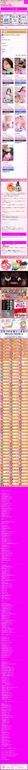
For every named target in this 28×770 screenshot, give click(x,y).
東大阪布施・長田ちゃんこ (7, 672)
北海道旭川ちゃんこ (6, 505)
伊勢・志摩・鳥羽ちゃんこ (7, 628)
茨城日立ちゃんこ (5, 597)
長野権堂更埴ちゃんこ (6, 648)
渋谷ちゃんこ (4, 590)
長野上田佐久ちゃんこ (6, 653)
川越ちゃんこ (4, 530)
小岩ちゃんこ (4, 588)
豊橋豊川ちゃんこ (5, 617)
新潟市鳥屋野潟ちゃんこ (7, 650)
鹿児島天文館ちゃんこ (6, 705)
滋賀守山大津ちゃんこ (6, 692)
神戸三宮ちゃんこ (5, 679)
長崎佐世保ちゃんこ (6, 707)
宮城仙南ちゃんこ (5, 493)
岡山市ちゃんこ (5, 739)
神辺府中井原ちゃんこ (6, 744)
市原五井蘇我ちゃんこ (6, 583)
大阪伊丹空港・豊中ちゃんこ (8, 668)
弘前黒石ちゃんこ (5, 501)
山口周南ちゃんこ (5, 722)
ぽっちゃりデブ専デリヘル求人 (8, 755)
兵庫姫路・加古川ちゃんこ (7, 673)
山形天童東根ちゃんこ (6, 496)
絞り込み (4, 43)
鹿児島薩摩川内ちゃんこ (7, 715)
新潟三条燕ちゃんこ (6, 655)
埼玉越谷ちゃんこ (5, 565)
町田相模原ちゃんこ (6, 540)
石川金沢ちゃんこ (5, 640)
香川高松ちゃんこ (5, 712)
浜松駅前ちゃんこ (5, 618)
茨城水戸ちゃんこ (5, 526)
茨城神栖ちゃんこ (5, 573)
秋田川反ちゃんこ (5, 500)
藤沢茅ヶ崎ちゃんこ (6, 560)
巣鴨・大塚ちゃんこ (6, 598)
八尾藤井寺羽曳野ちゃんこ (7, 675)
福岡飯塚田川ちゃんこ (6, 725)
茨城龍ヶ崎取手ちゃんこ (7, 566)
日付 (3, 37)
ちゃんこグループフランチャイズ (9, 754)
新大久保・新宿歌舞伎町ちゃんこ (9, 543)
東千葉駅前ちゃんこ (6, 528)
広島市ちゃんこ (5, 724)
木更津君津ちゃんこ (6, 546)
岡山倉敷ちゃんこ (5, 732)
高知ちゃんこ (4, 730)
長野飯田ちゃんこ (5, 645)
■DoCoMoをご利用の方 (6, 221)
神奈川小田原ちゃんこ (6, 555)
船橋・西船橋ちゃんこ (6, 595)
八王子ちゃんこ (5, 593)
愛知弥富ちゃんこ (5, 610)
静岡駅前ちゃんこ (5, 615)
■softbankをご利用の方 (6, 224)
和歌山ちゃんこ (5, 665)
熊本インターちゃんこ (6, 709)
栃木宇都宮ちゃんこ (6, 535)
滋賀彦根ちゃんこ (5, 662)
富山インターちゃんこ (6, 642)
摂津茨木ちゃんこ (5, 690)
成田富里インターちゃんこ (7, 531)
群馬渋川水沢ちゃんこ (6, 551)
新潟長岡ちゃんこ (5, 643)
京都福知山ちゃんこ (6, 699)
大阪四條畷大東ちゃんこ (7, 695)
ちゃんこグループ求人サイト (8, 752)
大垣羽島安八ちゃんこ (6, 607)
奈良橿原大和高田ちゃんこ (7, 667)
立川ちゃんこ (4, 525)
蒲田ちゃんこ (4, 592)
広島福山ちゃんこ (5, 714)
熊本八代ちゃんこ (5, 735)
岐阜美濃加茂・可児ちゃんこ (8, 632)
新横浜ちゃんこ (5, 578)
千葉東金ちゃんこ (5, 550)
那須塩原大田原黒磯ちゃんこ (8, 575)
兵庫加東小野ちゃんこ (6, 694)
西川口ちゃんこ (5, 523)
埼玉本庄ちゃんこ (5, 545)
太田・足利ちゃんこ (6, 570)
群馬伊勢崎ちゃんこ (6, 558)
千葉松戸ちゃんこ (5, 556)
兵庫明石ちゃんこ (5, 680)
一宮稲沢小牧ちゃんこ (6, 608)
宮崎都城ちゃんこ (5, 719)
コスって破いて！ (5, 759)
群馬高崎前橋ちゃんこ (6, 533)
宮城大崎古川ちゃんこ (6, 498)
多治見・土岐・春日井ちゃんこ (8, 613)
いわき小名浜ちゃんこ (6, 503)
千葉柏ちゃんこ (5, 582)
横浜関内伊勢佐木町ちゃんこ (8, 521)
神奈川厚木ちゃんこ (6, 541)
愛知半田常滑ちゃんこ (6, 630)
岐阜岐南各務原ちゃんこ (7, 622)
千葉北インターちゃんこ (7, 585)
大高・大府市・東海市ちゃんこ (8, 620)
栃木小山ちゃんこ (5, 538)
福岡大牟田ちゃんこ (6, 740)
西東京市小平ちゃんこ (6, 587)
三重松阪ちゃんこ (5, 625)
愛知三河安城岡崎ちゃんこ (7, 605)
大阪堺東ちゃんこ (5, 682)
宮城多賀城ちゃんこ (6, 510)
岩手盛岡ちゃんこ (5, 511)
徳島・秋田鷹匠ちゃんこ (7, 717)
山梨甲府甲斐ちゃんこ (6, 647)
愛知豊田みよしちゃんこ (7, 623)
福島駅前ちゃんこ (5, 515)
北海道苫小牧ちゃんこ (6, 516)
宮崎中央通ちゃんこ (6, 737)
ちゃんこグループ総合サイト (8, 750)
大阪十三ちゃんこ (5, 685)
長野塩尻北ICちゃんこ (6, 652)
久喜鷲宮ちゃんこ (5, 571)
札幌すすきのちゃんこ (6, 508)
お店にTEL (14, 9)
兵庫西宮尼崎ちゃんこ (6, 697)
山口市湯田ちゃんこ (6, 745)
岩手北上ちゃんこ (5, 506)
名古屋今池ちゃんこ (6, 603)
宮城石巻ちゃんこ (5, 495)
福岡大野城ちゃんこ (6, 729)
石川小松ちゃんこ (5, 637)
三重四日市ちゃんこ (6, 612)
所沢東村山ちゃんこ (6, 568)
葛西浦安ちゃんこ (5, 576)
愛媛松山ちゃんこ (5, 704)
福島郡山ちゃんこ (5, 513)
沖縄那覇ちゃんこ (5, 720)
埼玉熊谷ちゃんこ (5, 536)
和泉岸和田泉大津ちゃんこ (7, 670)
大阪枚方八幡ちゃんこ (6, 689)
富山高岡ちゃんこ (5, 638)
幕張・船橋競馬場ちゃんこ (7, 580)
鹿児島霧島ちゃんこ (6, 710)
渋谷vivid (3, 757)
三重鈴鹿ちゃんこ (5, 627)
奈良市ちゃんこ (5, 677)
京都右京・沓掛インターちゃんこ (9, 687)
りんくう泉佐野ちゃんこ (7, 684)
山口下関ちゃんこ (5, 727)
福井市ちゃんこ (5, 657)
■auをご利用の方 (5, 223)
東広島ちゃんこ (5, 734)
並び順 (3, 49)
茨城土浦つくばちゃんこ (7, 553)
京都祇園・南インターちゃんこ (8, 663)
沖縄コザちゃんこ (5, 742)
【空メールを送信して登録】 (14, 234)
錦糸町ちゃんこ (5, 548)
